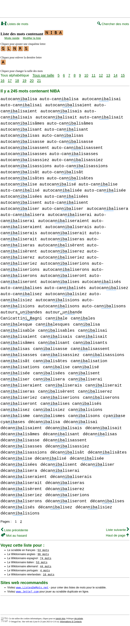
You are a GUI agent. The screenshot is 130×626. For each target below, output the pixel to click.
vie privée (78, 617)
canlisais (56, 335)
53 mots (43, 549)
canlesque (16, 323)
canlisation (89, 360)
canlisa (86, 323)
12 (101, 74)
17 (10, 79)
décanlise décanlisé (33, 457)
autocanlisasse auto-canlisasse (47, 141)
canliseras (18, 390)
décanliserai (59, 470)
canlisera (49, 378)
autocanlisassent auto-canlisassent (52, 147)
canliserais (63, 384)
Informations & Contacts (71, 620)
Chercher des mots (113, 24)
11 (93, 74)
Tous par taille (43, 74)
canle (56, 317)
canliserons (101, 396)
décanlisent (58, 463)
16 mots (48, 573)
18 (17, 79)
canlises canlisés (70, 402)
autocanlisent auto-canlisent (44, 201)
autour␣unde (63, 311)
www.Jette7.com (27, 590)
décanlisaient (21, 427)
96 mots (43, 553)
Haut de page (117, 534)
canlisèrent (56, 390)
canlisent (84, 372)
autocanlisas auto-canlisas (42, 134)
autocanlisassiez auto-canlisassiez (52, 159)
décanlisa (44, 421)
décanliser (97, 463)
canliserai (85, 378)
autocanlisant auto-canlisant (44, 128)
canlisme (15, 415)
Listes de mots (14, 24)
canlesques (53, 323)
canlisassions (103, 354)
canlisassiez (59, 354)
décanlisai (80, 421)
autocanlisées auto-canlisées (44, 195)
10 (86, 74)
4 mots (45, 569)
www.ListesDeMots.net (32, 586)
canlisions (85, 409)
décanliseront (66, 500)
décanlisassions (24, 451)
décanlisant (61, 433)
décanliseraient (24, 476)
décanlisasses (21, 445)
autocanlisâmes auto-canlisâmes (47, 122)
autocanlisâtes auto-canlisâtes (47, 177)
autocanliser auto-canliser (42, 208)
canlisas (15, 348)
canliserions (59, 396)
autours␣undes (21, 311)
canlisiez (49, 409)
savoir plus (60, 617)
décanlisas (100, 433)
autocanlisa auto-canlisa (40, 98)
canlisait (91, 335)
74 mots (45, 557)
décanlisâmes (20, 433)
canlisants (90, 342)
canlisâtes (50, 360)
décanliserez (64, 488)
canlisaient (19, 335)
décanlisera (19, 470)
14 (115, 74)
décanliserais (71, 476)
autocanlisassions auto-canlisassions (54, 165)
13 (108, 74)
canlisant (54, 342)
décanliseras (64, 482)
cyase (114, 415)
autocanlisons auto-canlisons (82, 305)
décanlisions (20, 512)
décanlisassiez (67, 445)
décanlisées (19, 463)
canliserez (95, 390)
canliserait (103, 384)
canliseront (19, 402)
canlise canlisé (71, 366)
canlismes (49, 415)
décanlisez (55, 506)
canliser (15, 378)
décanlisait (103, 427)
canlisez (15, 409)
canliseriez (19, 396)
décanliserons (21, 500)
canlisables (56, 329)
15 (123, 74)
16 (2, 79)
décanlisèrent (21, 488)
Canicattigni (21, 317)
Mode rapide (11, 38)
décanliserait (21, 482)
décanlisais (63, 427)
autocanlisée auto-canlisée (84, 189)
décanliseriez (21, 494)
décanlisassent (65, 439)
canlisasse (50, 348)
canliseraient (21, 384)
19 (24, 79)
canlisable (18, 329)
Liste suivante (117, 529)
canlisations (20, 366)
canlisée (15, 372)
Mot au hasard (14, 534)
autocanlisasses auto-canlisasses (49, 153)
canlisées (49, 372)
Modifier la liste (32, 38)
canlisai (92, 329)
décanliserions (67, 494)
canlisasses (19, 354)
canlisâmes (18, 342)
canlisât (15, 360)
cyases (13, 421)
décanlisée (87, 457)
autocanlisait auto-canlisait (79, 116)
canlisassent (90, 348)
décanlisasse (20, 439)
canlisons (84, 415)
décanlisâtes (107, 451)
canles (83, 317)
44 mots (45, 565)
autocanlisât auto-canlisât (42, 171)
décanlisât (67, 451)
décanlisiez (93, 506)
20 (32, 79)
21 (39, 79)
